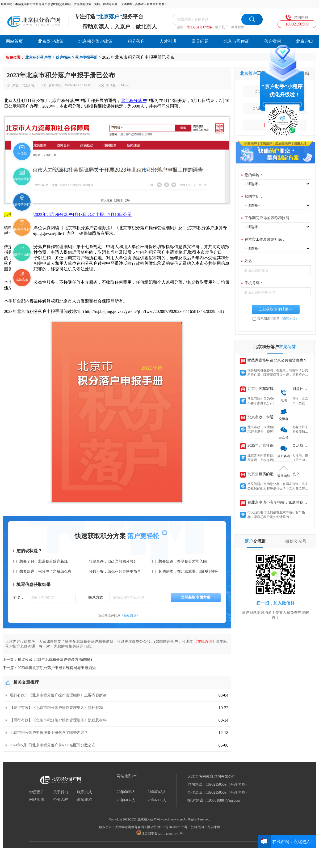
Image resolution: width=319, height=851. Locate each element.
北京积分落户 (133, 100)
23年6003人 (157, 800)
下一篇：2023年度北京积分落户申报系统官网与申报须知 (49, 668)
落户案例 (272, 41)
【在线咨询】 (205, 642)
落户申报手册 (86, 57)
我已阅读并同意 (119, 615)
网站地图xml (127, 776)
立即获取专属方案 (196, 597)
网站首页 (14, 41)
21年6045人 (157, 792)
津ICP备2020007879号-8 (174, 827)
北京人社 (28, 85)
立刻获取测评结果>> (276, 309)
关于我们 (60, 792)
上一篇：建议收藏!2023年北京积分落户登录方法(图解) (47, 660)
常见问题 (200, 41)
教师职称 (237, 27)
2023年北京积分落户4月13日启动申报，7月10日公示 (83, 214)
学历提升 (221, 27)
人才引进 (168, 41)
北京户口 (304, 41)
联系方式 (84, 792)
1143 (122, 85)
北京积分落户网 (38, 57)
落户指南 (63, 57)
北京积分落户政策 (199, 27)
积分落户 (136, 41)
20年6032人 (126, 800)
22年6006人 (126, 792)
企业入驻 (60, 800)
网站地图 (36, 800)
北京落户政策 (51, 41)
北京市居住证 (236, 41)
